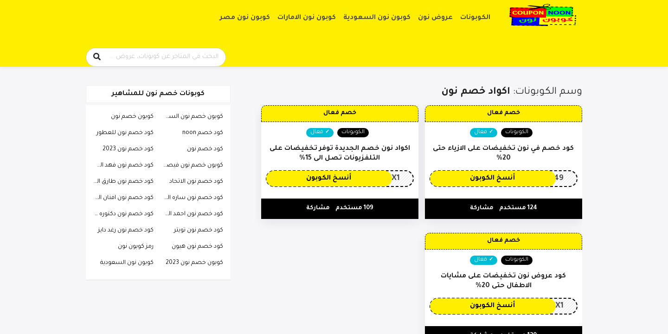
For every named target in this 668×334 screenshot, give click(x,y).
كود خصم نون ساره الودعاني (190, 198)
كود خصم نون (205, 149)
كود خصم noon (202, 133)
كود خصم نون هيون (197, 247)
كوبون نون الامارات (306, 18)
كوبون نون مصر (245, 18)
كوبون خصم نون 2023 (194, 263)
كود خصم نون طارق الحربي (121, 182)
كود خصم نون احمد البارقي (190, 214)
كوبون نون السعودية (377, 18)
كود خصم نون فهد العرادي (121, 165)
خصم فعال (503, 113)
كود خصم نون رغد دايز (126, 230)
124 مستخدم (518, 208)
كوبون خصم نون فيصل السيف (190, 165)
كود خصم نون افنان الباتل (121, 198)
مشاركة (482, 208)
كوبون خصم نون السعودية (190, 117)
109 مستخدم (354, 208)
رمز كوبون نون (136, 247)
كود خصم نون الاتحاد (196, 182)
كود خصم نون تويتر (198, 230)
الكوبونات (475, 18)
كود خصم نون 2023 (128, 149)
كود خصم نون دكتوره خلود (121, 214)
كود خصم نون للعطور (125, 133)
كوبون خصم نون (132, 117)
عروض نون (435, 18)
